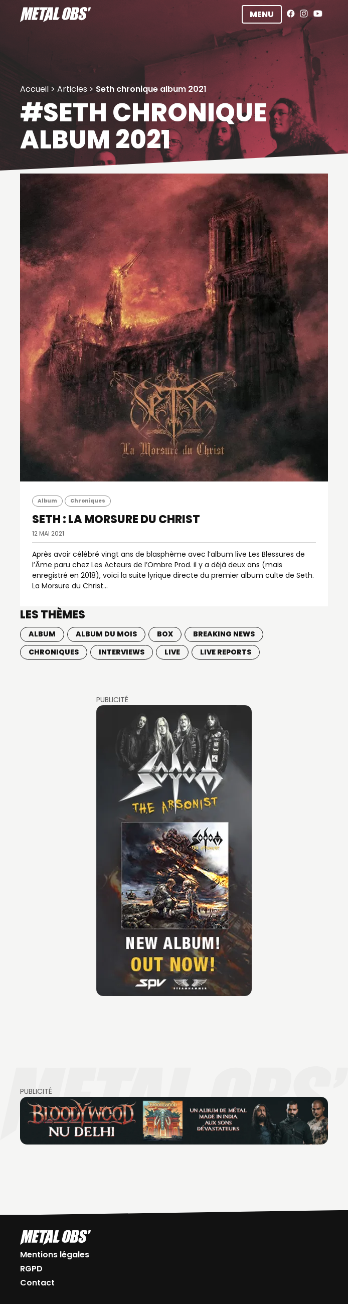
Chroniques (87, 501)
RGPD (31, 1268)
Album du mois (106, 634)
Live (172, 652)
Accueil (34, 89)
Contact (37, 1282)
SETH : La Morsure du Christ (116, 519)
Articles (72, 89)
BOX (165, 634)
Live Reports (225, 652)
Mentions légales (54, 1254)
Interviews (121, 652)
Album (47, 501)
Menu (262, 14)
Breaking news (224, 634)
